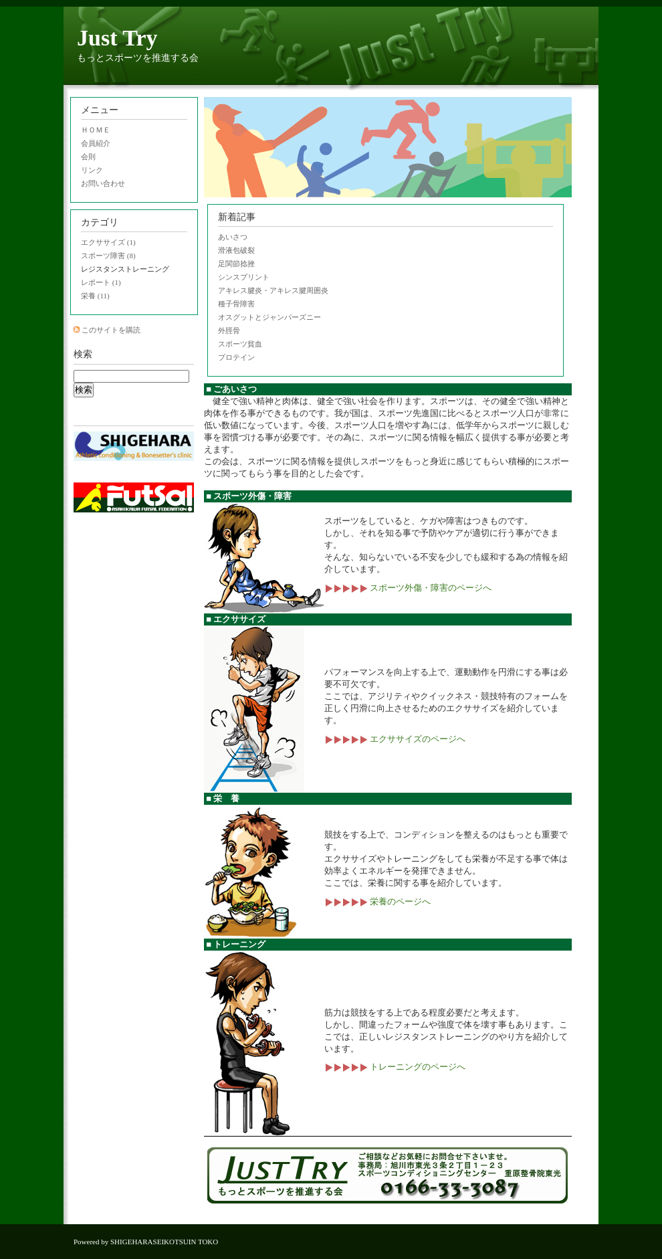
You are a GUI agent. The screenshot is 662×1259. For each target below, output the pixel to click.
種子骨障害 (236, 304)
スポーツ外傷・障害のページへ (407, 588)
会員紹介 (95, 143)
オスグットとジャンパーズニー (269, 317)
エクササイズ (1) (108, 242)
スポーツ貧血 (240, 344)
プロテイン (236, 357)
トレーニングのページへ (394, 1067)
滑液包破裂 (236, 250)
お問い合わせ (103, 183)
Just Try (117, 37)
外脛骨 (229, 330)
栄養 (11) (95, 296)
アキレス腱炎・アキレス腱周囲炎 (273, 290)
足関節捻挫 (236, 264)
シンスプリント (243, 277)
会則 (88, 157)
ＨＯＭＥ (95, 130)
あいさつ (232, 237)
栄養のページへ (377, 901)
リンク (92, 170)
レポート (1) (101, 282)
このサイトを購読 (111, 330)
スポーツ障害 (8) (108, 256)
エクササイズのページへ (394, 739)
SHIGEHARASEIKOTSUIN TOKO (164, 1242)
